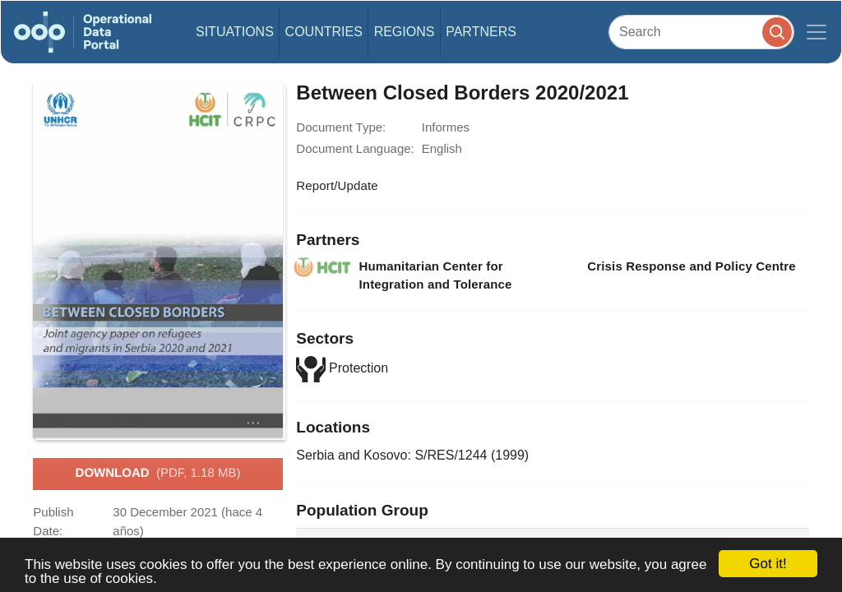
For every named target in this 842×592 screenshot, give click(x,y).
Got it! (767, 563)
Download (158, 473)
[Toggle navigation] (816, 32)
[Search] (701, 32)
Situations (235, 32)
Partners (481, 32)
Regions (404, 32)
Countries (324, 32)
